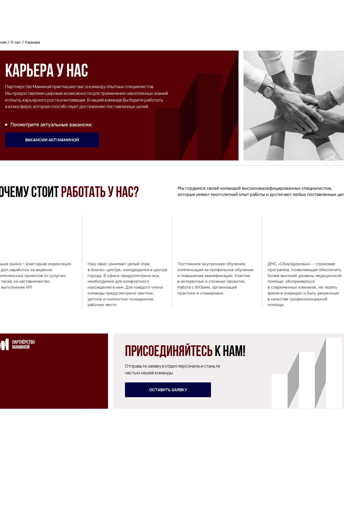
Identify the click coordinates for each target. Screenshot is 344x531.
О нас (15, 42)
